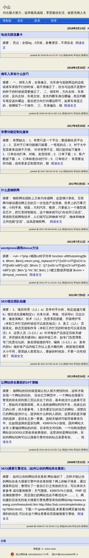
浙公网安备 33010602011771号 (29, 554)
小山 (6, 7)
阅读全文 (70, 105)
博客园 (7, 20)
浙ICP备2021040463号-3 (65, 554)
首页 (20, 20)
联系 (37, 20)
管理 (53, 20)
